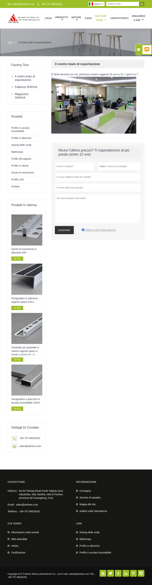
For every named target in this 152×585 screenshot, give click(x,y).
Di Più (17, 258)
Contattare (16, 481)
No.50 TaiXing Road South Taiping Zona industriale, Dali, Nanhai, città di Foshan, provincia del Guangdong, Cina (41, 494)
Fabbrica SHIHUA (26, 87)
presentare (64, 230)
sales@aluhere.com (23, 4)
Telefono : (13, 511)
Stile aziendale (19, 539)
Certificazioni (18, 552)
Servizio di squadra (90, 497)
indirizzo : (13, 490)
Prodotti (61, 18)
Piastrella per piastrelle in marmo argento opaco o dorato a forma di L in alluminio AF (25, 351)
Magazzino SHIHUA (21, 96)
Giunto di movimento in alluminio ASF (24, 251)
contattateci (119, 18)
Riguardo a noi (138, 18)
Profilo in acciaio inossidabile (95, 552)
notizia (14, 545)
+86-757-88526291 (51, 4)
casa (48, 18)
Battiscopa (17, 151)
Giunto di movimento (22, 172)
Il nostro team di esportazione (25, 78)
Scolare (15, 186)
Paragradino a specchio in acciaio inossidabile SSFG (25, 401)
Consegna (85, 490)
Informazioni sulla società (25, 532)
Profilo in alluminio (21, 138)
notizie (76, 18)
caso (88, 18)
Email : (11, 504)
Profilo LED (17, 179)
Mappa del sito (88, 504)
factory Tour (101, 18)
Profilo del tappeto (21, 158)
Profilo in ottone (19, 165)
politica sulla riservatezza (93, 511)
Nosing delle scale (21, 145)
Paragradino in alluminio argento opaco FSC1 (24, 300)
